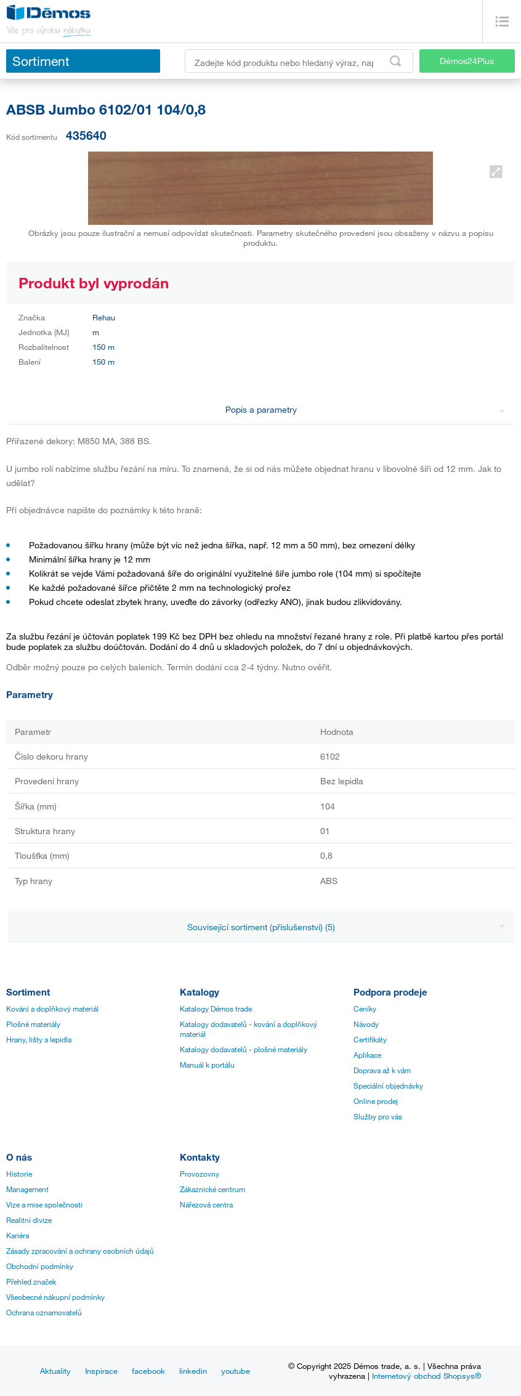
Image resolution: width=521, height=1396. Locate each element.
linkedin (193, 1371)
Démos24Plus (467, 60)
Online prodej (375, 1101)
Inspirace (101, 1371)
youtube (235, 1371)
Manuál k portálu (207, 1064)
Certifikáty (370, 1039)
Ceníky (364, 1008)
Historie (19, 1174)
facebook (148, 1371)
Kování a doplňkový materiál (52, 1008)
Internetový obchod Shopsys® (426, 1376)
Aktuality (55, 1371)
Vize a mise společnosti (44, 1204)
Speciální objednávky (388, 1085)
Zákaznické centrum (212, 1189)
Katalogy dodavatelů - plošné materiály (243, 1049)
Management (27, 1189)
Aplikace (367, 1055)
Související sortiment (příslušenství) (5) (346, 927)
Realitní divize (29, 1220)
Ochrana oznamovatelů (44, 1312)
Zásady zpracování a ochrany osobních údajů (80, 1251)
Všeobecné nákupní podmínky (55, 1297)
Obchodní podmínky (39, 1266)
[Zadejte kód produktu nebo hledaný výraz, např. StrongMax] (299, 61)
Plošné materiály (33, 1024)
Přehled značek (31, 1281)
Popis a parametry (365, 409)
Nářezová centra (206, 1204)
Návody (366, 1024)
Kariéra (17, 1235)
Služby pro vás (377, 1116)
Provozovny (199, 1174)
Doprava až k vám (382, 1070)
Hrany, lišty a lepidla (38, 1039)
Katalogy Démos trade (216, 1008)
